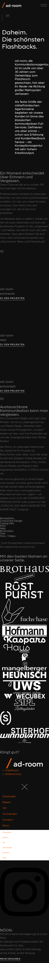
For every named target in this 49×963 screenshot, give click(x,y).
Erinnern (8, 820)
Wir (5, 808)
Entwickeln (9, 796)
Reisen (6, 802)
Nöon (6, 825)
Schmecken (10, 814)
